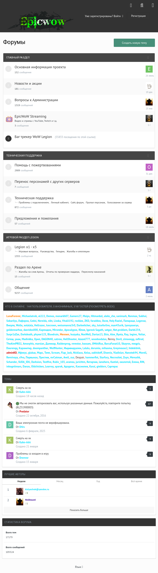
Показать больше (79, 510)
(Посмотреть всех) (102, 306)
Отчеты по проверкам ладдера (62, 271)
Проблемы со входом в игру (32, 453)
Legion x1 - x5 (26, 246)
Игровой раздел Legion (22, 237)
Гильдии (60, 251)
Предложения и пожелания (36, 218)
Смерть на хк (23, 388)
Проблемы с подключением (34, 202)
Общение (22, 287)
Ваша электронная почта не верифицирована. (43, 423)
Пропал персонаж (95, 202)
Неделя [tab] (21, 481)
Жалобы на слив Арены (31, 271)
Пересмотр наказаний (93, 271)
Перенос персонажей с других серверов (47, 181)
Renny (111, 339)
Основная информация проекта (40, 67)
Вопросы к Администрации (36, 99)
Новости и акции (28, 83)
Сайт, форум (77, 202)
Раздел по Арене (28, 267)
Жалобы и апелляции (78, 251)
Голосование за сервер (119, 202)
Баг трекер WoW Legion (33, 136)
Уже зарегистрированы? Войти (104, 16)
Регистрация (138, 16)
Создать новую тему (134, 43)
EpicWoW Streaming (30, 116)
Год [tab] (98, 481)
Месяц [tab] (59, 481)
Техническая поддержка (24, 155)
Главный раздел (18, 57)
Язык (79, 567)
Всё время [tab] (136, 481)
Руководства (47, 251)
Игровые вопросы (28, 251)
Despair (80, 357)
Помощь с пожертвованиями (38, 165)
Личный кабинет (60, 202)
